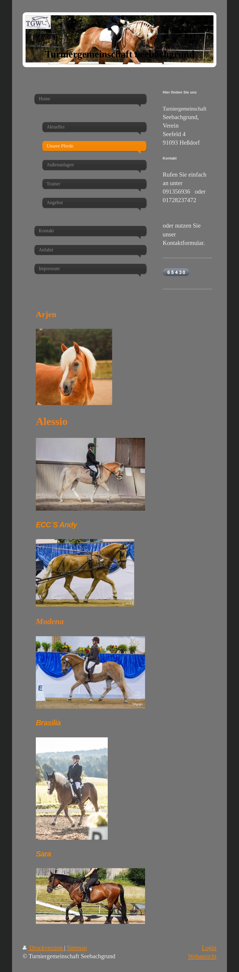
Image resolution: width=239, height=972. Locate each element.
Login (209, 947)
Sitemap (77, 947)
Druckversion (43, 947)
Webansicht (202, 956)
